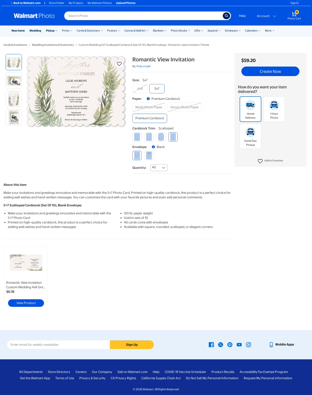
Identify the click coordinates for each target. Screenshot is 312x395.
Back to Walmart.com (25, 3)
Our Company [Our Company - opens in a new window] (102, 372)
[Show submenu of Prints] (71, 30)
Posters (112, 30)
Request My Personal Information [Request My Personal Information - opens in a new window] (268, 378)
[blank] (137, 155)
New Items (18, 30)
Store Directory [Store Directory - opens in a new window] (59, 372)
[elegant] (161, 137)
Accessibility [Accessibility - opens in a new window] (249, 372)
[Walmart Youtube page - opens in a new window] (239, 344)
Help (242, 16)
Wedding (35, 30)
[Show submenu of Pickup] (56, 30)
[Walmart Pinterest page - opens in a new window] (229, 344)
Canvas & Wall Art (135, 30)
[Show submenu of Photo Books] (189, 30)
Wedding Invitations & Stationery (53, 44)
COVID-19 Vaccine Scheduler (185, 372)
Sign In (295, 3)
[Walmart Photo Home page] (34, 15)
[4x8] (140, 88)
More (268, 30)
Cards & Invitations (15, 44)
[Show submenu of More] (273, 30)
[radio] (14, 62)
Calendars (251, 30)
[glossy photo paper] (184, 107)
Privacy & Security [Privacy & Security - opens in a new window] (92, 378)
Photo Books (179, 30)
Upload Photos (125, 3)
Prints (65, 30)
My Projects (76, 3)
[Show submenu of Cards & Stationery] (102, 30)
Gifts (197, 30)
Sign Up (132, 345)
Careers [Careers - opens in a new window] (81, 372)
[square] (137, 137)
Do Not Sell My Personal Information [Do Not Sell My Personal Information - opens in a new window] (212, 378)
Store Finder (56, 3)
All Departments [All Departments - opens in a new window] (31, 372)
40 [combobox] (154, 167)
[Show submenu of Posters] (119, 30)
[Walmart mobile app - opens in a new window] (281, 344)
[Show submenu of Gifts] (202, 30)
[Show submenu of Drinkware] (239, 30)
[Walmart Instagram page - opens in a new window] (248, 344)
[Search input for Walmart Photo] (143, 15)
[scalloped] (173, 137)
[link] (26, 277)
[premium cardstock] (149, 118)
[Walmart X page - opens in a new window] (220, 344)
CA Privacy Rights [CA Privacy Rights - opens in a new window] (123, 378)
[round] (149, 137)
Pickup (50, 30)
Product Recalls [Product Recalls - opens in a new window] (222, 372)
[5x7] (156, 88)
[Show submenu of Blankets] (165, 30)
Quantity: (139, 168)
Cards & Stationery (88, 30)
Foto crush (144, 66)
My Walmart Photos (100, 3)
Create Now (270, 71)
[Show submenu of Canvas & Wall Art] (147, 30)
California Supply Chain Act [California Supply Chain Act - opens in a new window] (161, 378)
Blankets (158, 30)
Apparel (213, 30)
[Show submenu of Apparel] (219, 30)
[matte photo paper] (149, 107)
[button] (270, 161)
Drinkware (231, 30)
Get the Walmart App (35, 378)
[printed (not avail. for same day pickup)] (149, 155)
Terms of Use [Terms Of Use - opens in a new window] (64, 378)
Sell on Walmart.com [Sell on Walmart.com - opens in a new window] (132, 372)
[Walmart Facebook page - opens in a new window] (211, 344)
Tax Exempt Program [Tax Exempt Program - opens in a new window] (273, 372)
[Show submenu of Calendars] (259, 30)
